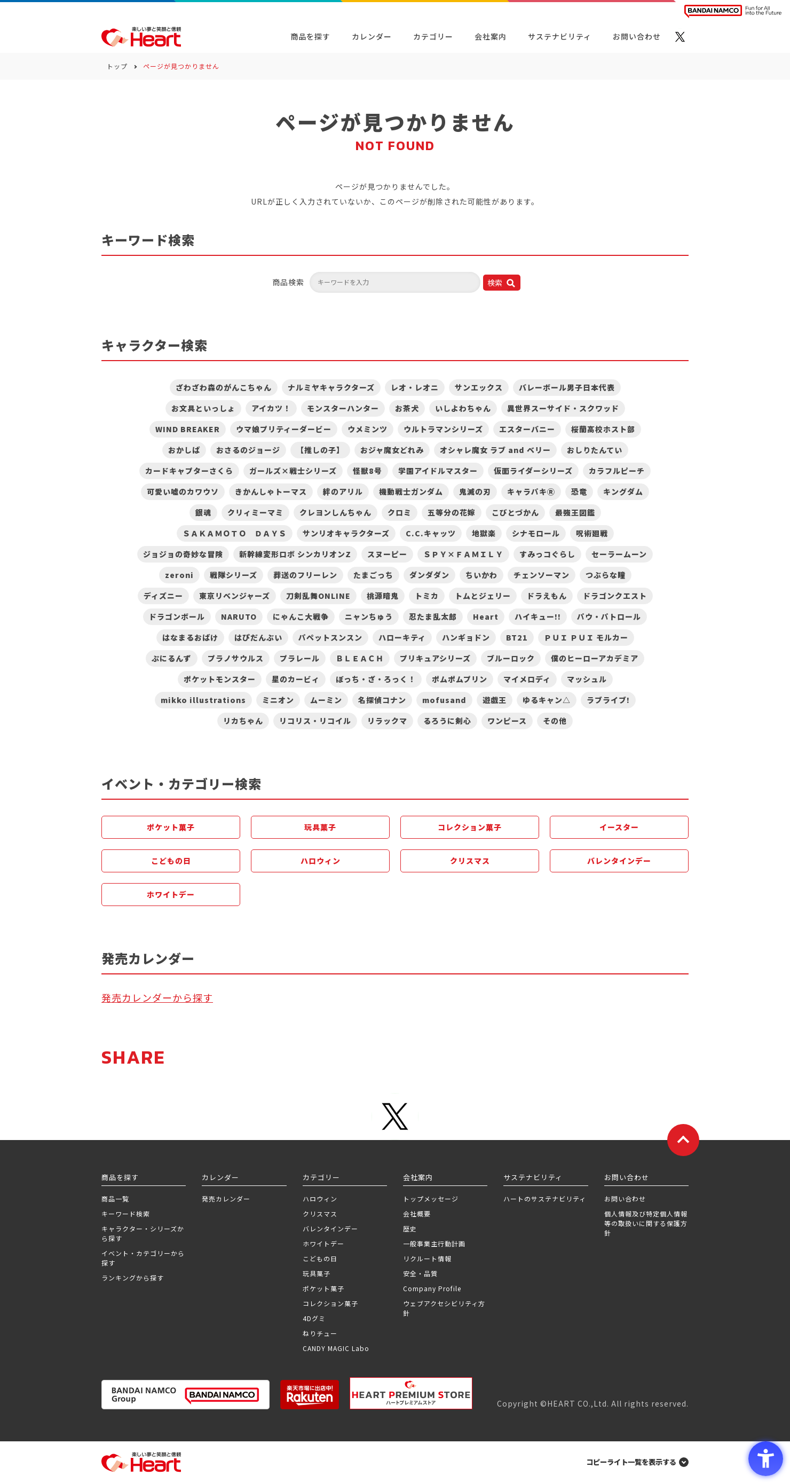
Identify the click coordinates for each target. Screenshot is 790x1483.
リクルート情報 (427, 1258)
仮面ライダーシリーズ (533, 470)
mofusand (444, 699)
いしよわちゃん (463, 408)
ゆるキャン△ (547, 699)
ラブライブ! (608, 699)
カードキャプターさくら (189, 470)
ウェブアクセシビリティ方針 (444, 1308)
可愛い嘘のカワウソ (183, 491)
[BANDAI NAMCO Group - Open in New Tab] (185, 1394)
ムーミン (326, 699)
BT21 (517, 637)
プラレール (300, 658)
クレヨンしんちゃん (335, 512)
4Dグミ (314, 1318)
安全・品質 (420, 1273)
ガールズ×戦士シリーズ (293, 470)
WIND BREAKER (187, 429)
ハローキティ (402, 637)
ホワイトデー (171, 894)
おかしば (184, 449)
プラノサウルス (236, 658)
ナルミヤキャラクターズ (331, 387)
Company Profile (432, 1288)
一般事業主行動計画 (434, 1243)
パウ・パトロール (609, 616)
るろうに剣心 (447, 720)
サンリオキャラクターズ (346, 533)
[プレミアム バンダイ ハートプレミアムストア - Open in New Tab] (411, 1393)
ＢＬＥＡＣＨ (360, 658)
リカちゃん (243, 720)
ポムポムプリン (459, 679)
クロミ (400, 512)
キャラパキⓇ (531, 491)
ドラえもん (547, 595)
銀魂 (203, 512)
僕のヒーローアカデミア (594, 658)
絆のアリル (343, 491)
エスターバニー (527, 429)
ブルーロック (511, 658)
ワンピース (507, 720)
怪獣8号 (367, 470)
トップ (117, 66)
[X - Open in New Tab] (680, 36)
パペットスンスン (330, 637)
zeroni (179, 574)
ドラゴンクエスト (615, 595)
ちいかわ (481, 574)
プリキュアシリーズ (435, 658)
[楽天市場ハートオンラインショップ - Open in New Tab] (309, 1394)
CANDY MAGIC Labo (336, 1348)
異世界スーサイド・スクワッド (563, 408)
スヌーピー (387, 554)
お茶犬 (407, 408)
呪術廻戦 (592, 533)
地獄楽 (484, 533)
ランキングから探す (132, 1277)
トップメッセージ (431, 1198)
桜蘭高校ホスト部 (603, 429)
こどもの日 (171, 860)
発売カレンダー (226, 1198)
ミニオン (278, 699)
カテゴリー (433, 36)
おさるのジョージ (248, 449)
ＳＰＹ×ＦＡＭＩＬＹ (463, 554)
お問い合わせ (625, 1198)
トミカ (427, 595)
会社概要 (417, 1213)
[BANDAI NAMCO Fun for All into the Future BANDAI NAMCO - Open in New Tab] (732, 11)
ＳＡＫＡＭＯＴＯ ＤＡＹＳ (235, 533)
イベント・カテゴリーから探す (143, 1257)
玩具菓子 (320, 827)
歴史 (410, 1228)
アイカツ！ (271, 408)
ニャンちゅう (369, 616)
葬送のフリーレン (305, 574)
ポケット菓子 (171, 827)
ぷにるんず (172, 658)
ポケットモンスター (220, 679)
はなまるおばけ (190, 637)
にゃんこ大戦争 (301, 616)
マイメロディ (527, 679)
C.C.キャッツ (431, 533)
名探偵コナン (382, 699)
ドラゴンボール (177, 616)
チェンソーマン (542, 574)
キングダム (623, 491)
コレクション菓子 (470, 827)
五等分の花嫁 (452, 512)
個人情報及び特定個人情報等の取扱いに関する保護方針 (646, 1223)
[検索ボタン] (501, 283)
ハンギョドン (466, 637)
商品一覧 (115, 1198)
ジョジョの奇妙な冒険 (183, 554)
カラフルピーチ (617, 470)
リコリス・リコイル (315, 720)
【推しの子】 (320, 449)
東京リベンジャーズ (234, 595)
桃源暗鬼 (383, 595)
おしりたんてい (594, 449)
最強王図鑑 (575, 512)
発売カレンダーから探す (157, 997)
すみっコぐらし (547, 554)
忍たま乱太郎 (433, 616)
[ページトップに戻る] (683, 1140)
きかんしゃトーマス (271, 491)
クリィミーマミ (255, 512)
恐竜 (579, 491)
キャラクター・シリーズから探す (142, 1233)
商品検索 (288, 282)
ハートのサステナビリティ (544, 1198)
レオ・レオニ (415, 387)
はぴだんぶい (258, 637)
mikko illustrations (203, 699)
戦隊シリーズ (233, 574)
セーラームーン (619, 554)
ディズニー (163, 595)
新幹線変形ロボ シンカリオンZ (295, 554)
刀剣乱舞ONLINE (318, 595)
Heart (486, 616)
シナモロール (536, 533)
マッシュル (587, 679)
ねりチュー (320, 1333)
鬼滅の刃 (475, 491)
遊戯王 (495, 699)
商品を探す (310, 36)
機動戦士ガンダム (411, 491)
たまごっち (373, 574)
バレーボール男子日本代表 (567, 387)
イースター (619, 827)
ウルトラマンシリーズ (443, 429)
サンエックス (479, 387)
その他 (555, 720)
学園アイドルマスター (438, 470)
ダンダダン (429, 574)
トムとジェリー (483, 595)
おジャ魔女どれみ (392, 449)
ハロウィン (321, 860)
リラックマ (387, 720)
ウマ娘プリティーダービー (283, 429)
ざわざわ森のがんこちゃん (224, 387)
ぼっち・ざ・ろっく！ (376, 679)
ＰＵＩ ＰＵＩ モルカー (586, 637)
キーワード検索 (125, 1213)
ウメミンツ (367, 429)
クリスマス (470, 860)
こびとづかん (515, 512)
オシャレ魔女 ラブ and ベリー (495, 449)
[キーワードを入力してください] (395, 282)
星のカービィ (296, 679)
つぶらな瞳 (606, 574)
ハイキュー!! (538, 616)
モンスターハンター (343, 408)
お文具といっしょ (203, 408)
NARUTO (239, 616)
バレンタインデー (619, 860)
